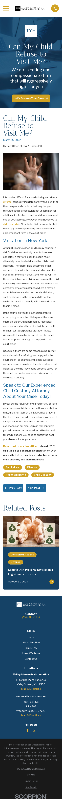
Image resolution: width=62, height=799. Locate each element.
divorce (7, 201)
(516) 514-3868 (31, 617)
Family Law (12, 467)
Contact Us (31, 658)
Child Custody (42, 474)
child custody (10, 224)
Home (31, 637)
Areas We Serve (31, 653)
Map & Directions (31, 688)
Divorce (32, 467)
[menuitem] (31, 775)
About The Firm (31, 642)
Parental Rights (16, 474)
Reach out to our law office (20, 446)
